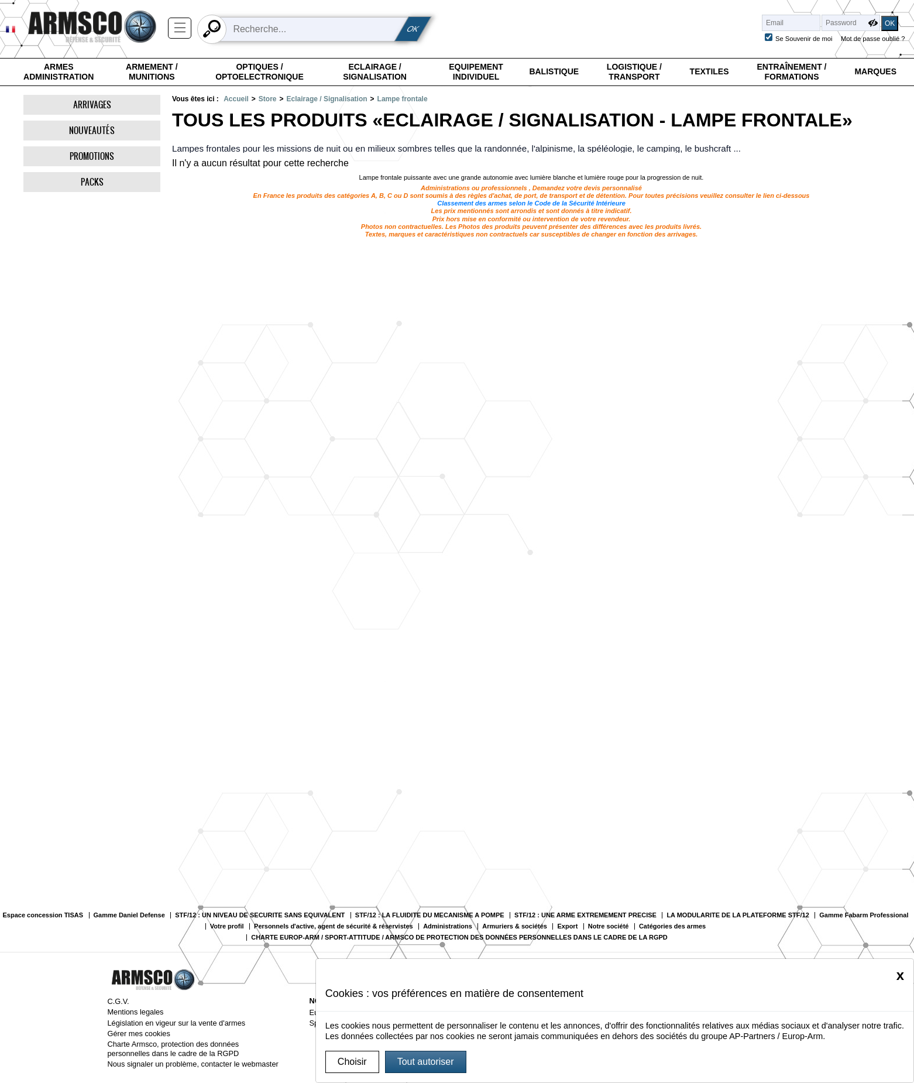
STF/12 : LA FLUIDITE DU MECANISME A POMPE (429, 915)
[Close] (900, 975)
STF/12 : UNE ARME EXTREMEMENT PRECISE (585, 915)
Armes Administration (58, 72)
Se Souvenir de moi (804, 38)
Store (268, 99)
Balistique (554, 71)
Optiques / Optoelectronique (259, 72)
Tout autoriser (425, 1062)
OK (413, 29)
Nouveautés (92, 130)
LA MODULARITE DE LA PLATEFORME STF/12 (737, 915)
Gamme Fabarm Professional (863, 915)
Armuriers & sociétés (514, 926)
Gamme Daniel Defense (129, 915)
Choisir (352, 1062)
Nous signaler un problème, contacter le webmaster (192, 1064)
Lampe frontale (402, 99)
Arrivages (92, 104)
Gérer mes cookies (138, 1033)
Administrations (447, 926)
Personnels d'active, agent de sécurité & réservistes (333, 926)
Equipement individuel (476, 72)
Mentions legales (135, 1011)
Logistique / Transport (634, 72)
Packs (92, 182)
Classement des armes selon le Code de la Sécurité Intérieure (531, 203)
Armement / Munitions (152, 72)
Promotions (92, 156)
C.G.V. (118, 1001)
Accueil (236, 99)
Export (567, 926)
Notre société (608, 926)
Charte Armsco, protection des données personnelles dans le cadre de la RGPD (173, 1048)
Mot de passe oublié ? (873, 38)
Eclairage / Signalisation (375, 72)
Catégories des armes (672, 926)
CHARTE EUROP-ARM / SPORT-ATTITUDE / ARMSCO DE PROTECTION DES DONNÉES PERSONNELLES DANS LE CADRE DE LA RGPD (459, 937)
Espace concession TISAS (42, 915)
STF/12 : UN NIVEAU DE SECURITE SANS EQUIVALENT (260, 915)
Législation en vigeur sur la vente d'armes (176, 1023)
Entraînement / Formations (791, 72)
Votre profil (227, 926)
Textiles (709, 71)
